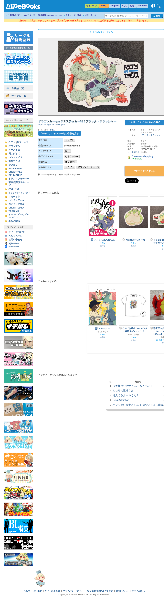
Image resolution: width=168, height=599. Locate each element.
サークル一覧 (16, 95)
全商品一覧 (15, 88)
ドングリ (69, 140)
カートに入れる (144, 171)
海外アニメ (14, 161)
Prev (92, 230)
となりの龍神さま (123, 390)
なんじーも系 (102, 332)
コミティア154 (16, 204)
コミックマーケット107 (19, 193)
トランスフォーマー (19, 178)
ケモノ (12, 142)
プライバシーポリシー (73, 591)
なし (67, 151)
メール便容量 (133, 152)
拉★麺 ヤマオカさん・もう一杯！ (133, 385)
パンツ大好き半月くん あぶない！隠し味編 (138, 404)
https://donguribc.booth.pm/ (51, 124)
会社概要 (37, 591)
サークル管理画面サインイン (18, 48)
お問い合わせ (90, 15)
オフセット (70, 162)
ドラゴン (69, 167)
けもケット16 (71, 156)
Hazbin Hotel (15, 168)
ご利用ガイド (14, 15)
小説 (17, 189)
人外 (26, 142)
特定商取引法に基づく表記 (100, 591)
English (115, 5)
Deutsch (142, 5)
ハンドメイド (15, 157)
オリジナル (14, 146)
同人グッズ (14, 153)
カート (104, 5)
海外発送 (50, 15)
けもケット (14, 196)
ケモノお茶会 (133, 335)
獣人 (19, 142)
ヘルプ (27, 591)
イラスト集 (14, 150)
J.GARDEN (14, 221)
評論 (11, 189)
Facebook (14, 246)
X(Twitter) (14, 243)
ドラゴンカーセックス (88, 167)
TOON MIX (14, 211)
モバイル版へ (138, 591)
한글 (132, 5)
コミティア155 (16, 200)
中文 (124, 5)
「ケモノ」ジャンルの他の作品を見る (59, 133)
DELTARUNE (15, 175)
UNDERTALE (15, 172)
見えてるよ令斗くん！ (126, 395)
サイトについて (17, 232)
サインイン (91, 5)
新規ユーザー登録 (73, 15)
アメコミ (13, 165)
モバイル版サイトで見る (101, 32)
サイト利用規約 (52, 591)
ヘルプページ (29, 15)
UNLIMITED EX (16, 208)
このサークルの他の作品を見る (144, 122)
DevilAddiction (121, 400)
